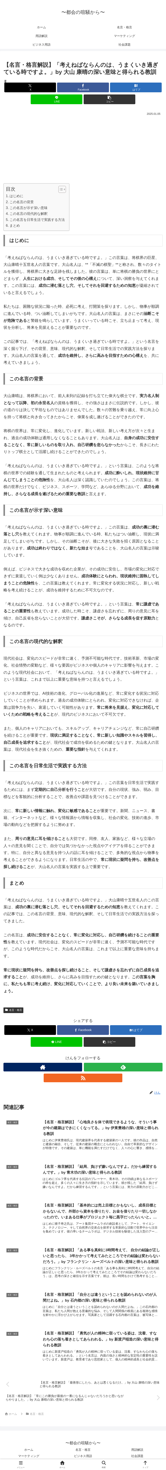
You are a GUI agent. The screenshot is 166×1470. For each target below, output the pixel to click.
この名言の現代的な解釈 (29, 213)
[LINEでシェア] (56, 99)
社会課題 (137, 1456)
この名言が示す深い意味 (29, 208)
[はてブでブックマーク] (136, 87)
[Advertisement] (83, 149)
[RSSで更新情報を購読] (83, 1078)
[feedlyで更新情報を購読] (123, 1067)
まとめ (15, 225)
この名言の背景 (22, 202)
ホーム (28, 1450)
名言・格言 (13, 1010)
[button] (109, 99)
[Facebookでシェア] (83, 87)
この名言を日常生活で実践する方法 (37, 220)
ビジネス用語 (83, 1456)
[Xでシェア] (30, 87)
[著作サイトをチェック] (42, 1067)
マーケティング (28, 1456)
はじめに (16, 196)
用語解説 (137, 1450)
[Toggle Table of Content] (60, 189)
